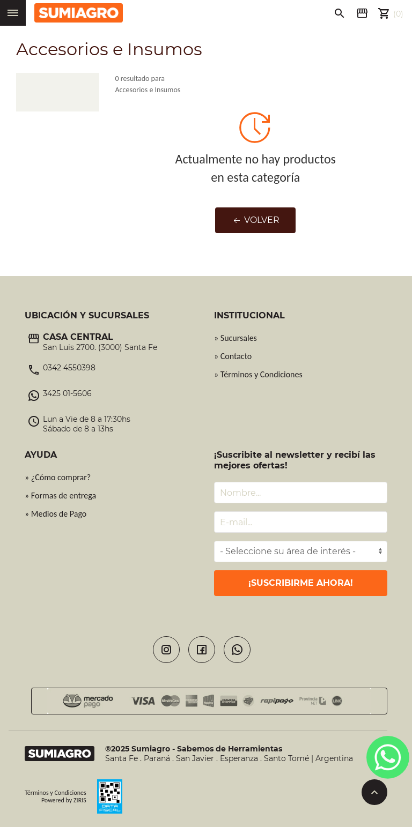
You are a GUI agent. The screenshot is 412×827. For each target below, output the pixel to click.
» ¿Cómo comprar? (58, 477)
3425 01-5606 (67, 393)
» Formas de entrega (60, 495)
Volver (255, 220)
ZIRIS (79, 800)
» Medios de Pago (55, 514)
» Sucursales (235, 338)
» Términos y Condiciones (258, 374)
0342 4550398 (69, 367)
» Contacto (233, 356)
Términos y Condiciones (55, 792)
